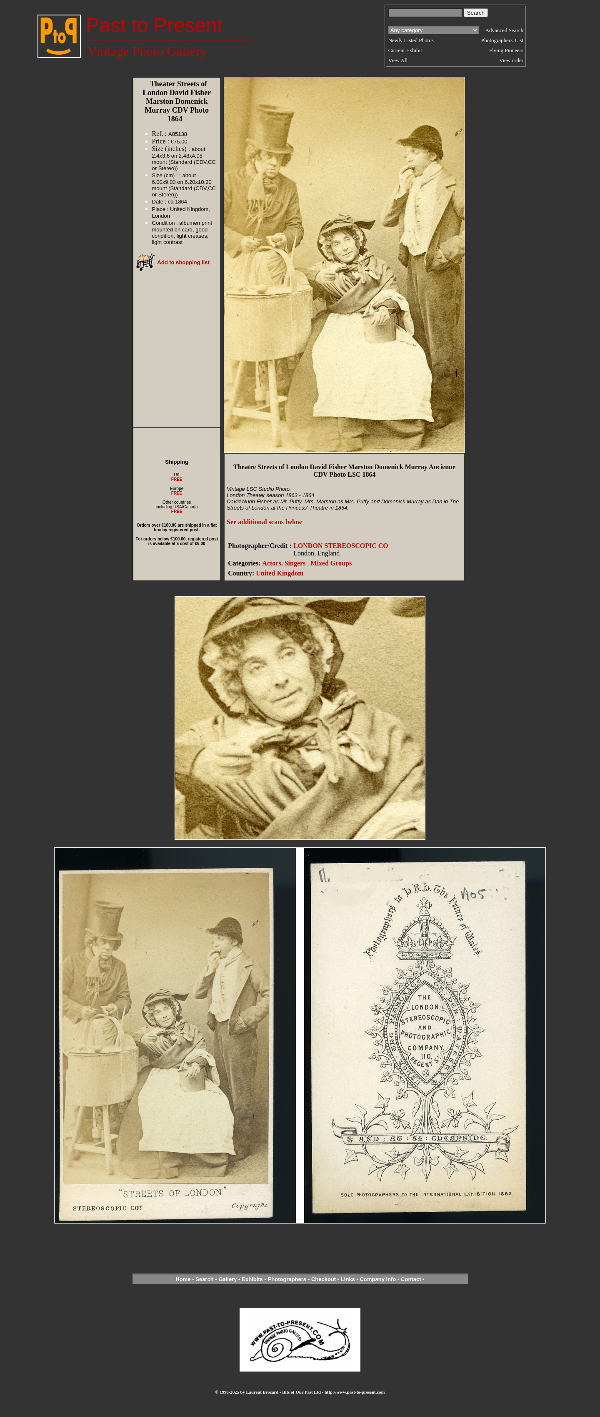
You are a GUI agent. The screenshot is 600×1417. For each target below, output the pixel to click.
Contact (411, 1279)
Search (204, 1279)
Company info (379, 1279)
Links (348, 1279)
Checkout (323, 1279)
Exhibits (252, 1279)
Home (182, 1279)
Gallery (227, 1279)
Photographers (287, 1279)
